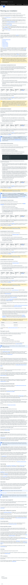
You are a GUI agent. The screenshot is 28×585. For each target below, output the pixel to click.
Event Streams (3, 4)
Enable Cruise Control (3, 492)
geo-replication (8, 465)
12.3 (3, 6)
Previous (2, 576)
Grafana (22, 538)
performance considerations (11, 21)
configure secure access (6, 351)
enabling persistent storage (16, 228)
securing (10, 25)
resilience (6, 26)
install (26, 534)
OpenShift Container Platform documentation (20, 305)
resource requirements (13, 297)
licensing (23, 90)
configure (26, 538)
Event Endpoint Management (11, 4)
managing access (9, 354)
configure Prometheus (12, 535)
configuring (9, 99)
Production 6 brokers (5, 44)
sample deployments (8, 17)
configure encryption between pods (21, 385)
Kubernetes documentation (18, 306)
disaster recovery (6, 28)
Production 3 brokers (5, 43)
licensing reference (7, 553)
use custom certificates (18, 343)
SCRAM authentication (18, 139)
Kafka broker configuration (7, 512)
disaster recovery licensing (12, 404)
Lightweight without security (6, 39)
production (18, 105)
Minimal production (5, 42)
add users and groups (3, 375)
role (5, 370)
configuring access (3, 381)
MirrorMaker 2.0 (14, 465)
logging (9, 29)
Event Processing (19, 4)
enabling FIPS (14, 561)
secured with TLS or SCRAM (10, 391)
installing (4, 47)
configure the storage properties (13, 327)
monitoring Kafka (2, 546)
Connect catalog (25, 4)
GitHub (25, 48)
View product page (10, 1)
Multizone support (3, 437)
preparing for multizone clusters (21, 461)
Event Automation (4, 1)
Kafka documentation (8, 293)
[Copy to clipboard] (26, 155)
